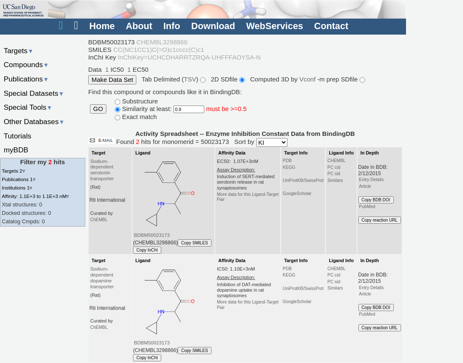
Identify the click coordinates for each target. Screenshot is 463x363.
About (139, 26)
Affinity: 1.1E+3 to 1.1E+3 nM (35, 196)
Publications (26, 79)
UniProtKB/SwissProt (303, 180)
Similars (335, 180)
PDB (287, 160)
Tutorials (18, 136)
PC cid (334, 167)
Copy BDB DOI (376, 200)
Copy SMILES (194, 243)
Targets (19, 50)
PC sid (334, 173)
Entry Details (371, 179)
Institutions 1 (17, 187)
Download (213, 26)
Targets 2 (13, 170)
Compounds (26, 64)
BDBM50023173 (152, 235)
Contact (331, 26)
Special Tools (28, 107)
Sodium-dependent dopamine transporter (102, 277)
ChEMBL (99, 219)
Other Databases (34, 121)
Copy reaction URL (380, 220)
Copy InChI (147, 250)
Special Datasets (34, 93)
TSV (190, 79)
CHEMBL (337, 160)
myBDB (16, 150)
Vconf (308, 79)
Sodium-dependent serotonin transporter (102, 170)
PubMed (367, 206)
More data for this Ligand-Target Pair (248, 197)
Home (101, 26)
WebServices (274, 26)
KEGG (289, 167)
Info (171, 26)
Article (365, 186)
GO (98, 109)
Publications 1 (18, 179)
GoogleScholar (297, 193)
